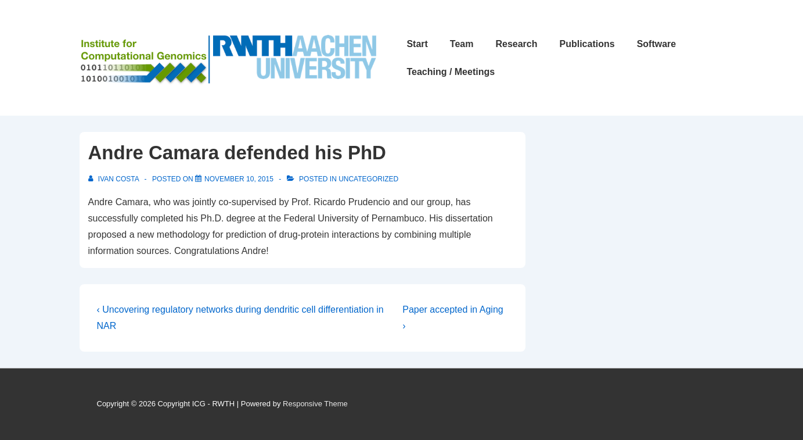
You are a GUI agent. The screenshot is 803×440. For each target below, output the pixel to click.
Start (416, 44)
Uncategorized (368, 179)
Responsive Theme (315, 403)
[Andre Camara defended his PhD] (238, 179)
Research (516, 44)
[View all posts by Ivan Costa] (114, 179)
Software (656, 44)
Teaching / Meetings (450, 72)
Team (462, 44)
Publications (587, 44)
